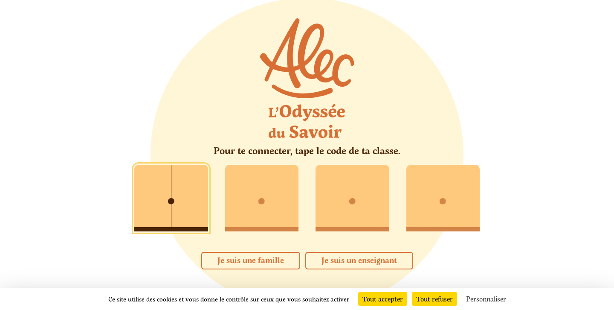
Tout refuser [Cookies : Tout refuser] (434, 299)
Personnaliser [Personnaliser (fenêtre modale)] (486, 299)
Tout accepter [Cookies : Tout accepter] (382, 299)
